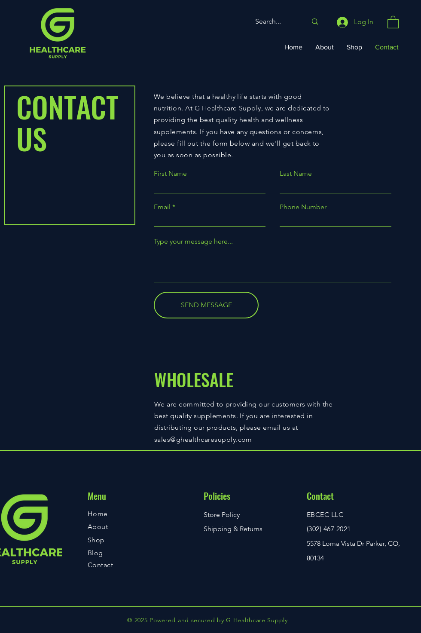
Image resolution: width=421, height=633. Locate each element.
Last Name (296, 173)
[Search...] (274, 22)
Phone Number (303, 207)
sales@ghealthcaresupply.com (203, 439)
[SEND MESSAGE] (206, 305)
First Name (170, 173)
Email (162, 207)
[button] (393, 21)
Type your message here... (193, 241)
